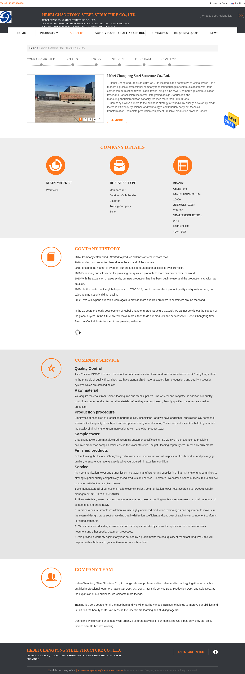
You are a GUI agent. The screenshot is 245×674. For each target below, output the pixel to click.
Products (49, 33)
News (214, 33)
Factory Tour (103, 33)
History (94, 59)
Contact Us (159, 33)
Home (21, 33)
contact (169, 59)
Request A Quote (219, 3)
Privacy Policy (68, 670)
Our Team (143, 59)
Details (71, 59)
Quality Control (131, 33)
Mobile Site (54, 670)
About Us (76, 33)
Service (118, 59)
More (117, 120)
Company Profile (41, 59)
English (240, 3)
